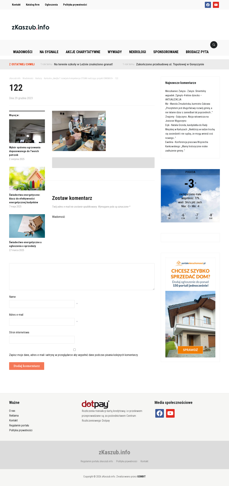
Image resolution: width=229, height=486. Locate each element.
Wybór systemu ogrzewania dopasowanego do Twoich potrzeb (24, 151)
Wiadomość (58, 216)
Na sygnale (49, 52)
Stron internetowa (19, 332)
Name (12, 296)
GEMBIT (141, 476)
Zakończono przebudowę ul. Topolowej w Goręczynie (170, 64)
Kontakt (16, 4)
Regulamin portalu (19, 425)
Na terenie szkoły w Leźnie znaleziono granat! (83, 64)
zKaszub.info (114, 452)
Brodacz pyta (197, 52)
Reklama (14, 415)
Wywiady (115, 52)
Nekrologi (137, 52)
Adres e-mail (16, 314)
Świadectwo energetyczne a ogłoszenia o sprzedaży (25, 244)
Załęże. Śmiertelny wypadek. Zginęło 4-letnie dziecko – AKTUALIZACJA (185, 95)
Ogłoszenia (51, 4)
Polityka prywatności (75, 4)
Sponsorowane (166, 52)
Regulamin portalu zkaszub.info (97, 461)
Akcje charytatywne (83, 52)
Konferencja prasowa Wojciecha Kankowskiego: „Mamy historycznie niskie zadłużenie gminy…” (186, 146)
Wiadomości (22, 52)
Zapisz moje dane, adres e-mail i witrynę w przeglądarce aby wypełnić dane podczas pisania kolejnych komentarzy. (73, 355)
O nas (12, 410)
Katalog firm (33, 4)
